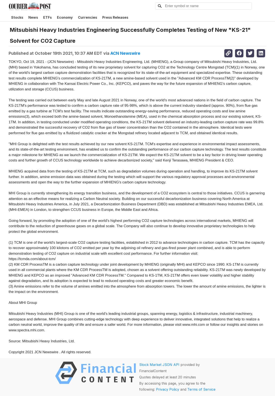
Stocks (17, 17)
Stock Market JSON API (159, 364)
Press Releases (115, 17)
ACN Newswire (125, 53)
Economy (65, 17)
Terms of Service (201, 389)
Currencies (87, 17)
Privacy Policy (167, 389)
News (33, 17)
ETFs (47, 17)
